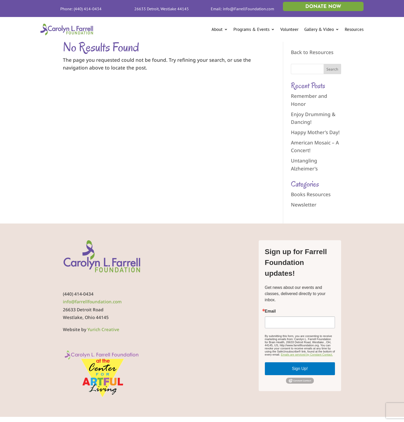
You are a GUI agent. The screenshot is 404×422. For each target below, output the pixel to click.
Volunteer (289, 29)
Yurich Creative (103, 329)
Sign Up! (300, 368)
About (217, 29)
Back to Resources (312, 52)
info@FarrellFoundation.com (248, 8)
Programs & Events (251, 29)
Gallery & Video (319, 29)
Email (270, 311)
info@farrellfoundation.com (92, 302)
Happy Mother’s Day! (315, 132)
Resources (354, 29)
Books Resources (311, 194)
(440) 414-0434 (88, 8)
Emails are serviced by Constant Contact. (307, 354)
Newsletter (303, 204)
